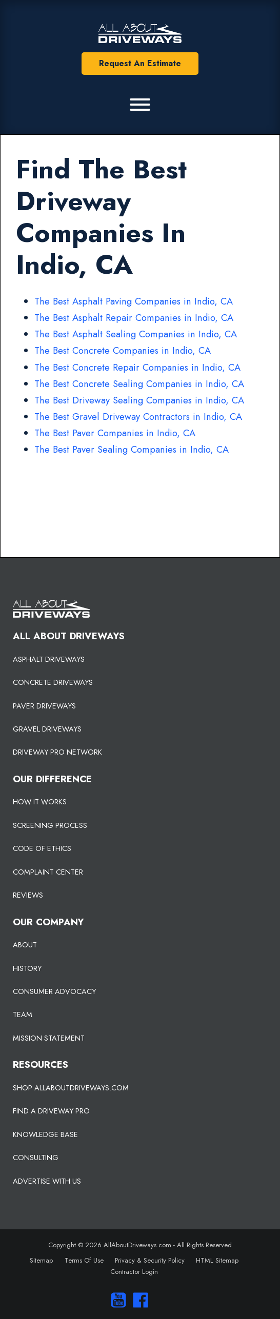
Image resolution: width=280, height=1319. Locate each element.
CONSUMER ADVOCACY (54, 991)
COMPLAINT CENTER (48, 872)
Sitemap (41, 1260)
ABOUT (25, 945)
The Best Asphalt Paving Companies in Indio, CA (133, 301)
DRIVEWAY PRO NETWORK (57, 752)
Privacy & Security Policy (150, 1260)
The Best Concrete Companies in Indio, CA (122, 350)
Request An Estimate (140, 63)
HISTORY (27, 968)
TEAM (22, 1014)
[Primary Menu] (140, 104)
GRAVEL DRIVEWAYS (47, 729)
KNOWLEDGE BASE (45, 1134)
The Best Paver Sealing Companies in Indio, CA (131, 449)
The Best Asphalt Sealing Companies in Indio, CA (135, 334)
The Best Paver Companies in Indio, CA (114, 433)
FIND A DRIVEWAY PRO (51, 1111)
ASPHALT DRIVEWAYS (49, 659)
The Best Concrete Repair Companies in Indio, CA (137, 367)
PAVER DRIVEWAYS (44, 706)
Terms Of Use (84, 1260)
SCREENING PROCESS (50, 825)
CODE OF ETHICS (42, 848)
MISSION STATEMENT (49, 1038)
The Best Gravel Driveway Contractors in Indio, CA (138, 416)
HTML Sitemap (217, 1260)
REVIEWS (28, 895)
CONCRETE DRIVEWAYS (53, 682)
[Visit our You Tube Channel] (116, 1300)
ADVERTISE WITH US (47, 1181)
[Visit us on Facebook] (138, 1300)
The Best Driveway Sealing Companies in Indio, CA (139, 400)
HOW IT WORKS (40, 802)
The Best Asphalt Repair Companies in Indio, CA (133, 317)
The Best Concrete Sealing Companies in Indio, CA (139, 384)
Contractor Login (134, 1271)
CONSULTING (35, 1157)
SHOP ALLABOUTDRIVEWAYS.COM (71, 1088)
